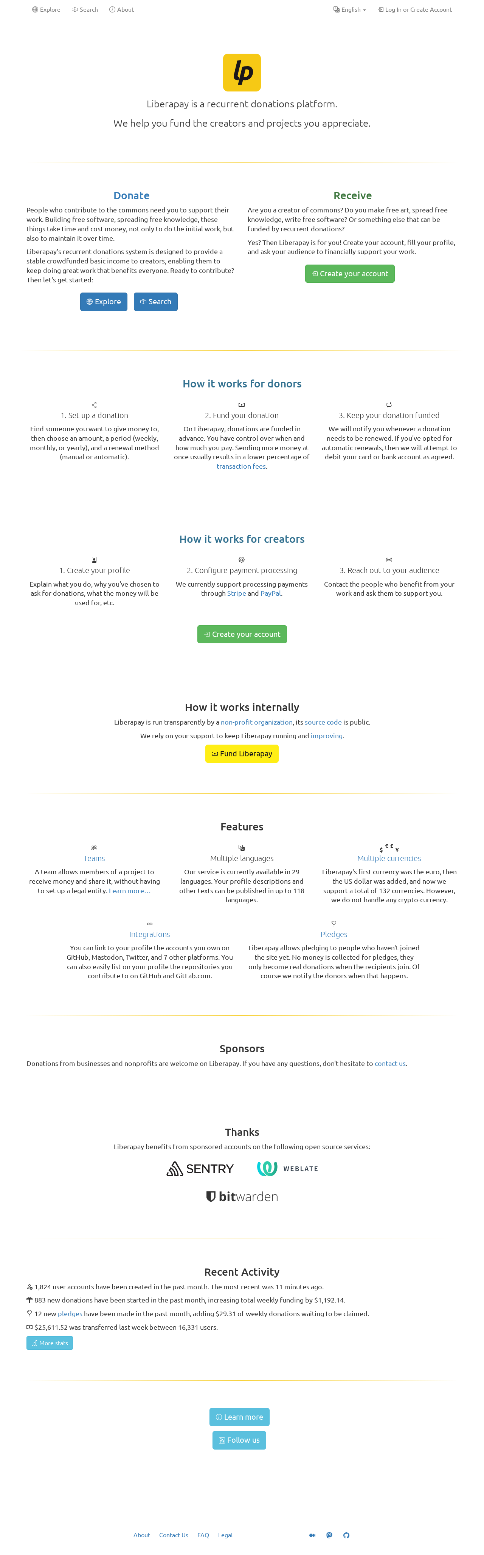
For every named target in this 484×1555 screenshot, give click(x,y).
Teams (94, 858)
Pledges (334, 934)
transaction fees (241, 466)
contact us (390, 1063)
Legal (225, 1535)
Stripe (236, 593)
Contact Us (173, 1535)
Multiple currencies (389, 858)
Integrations (149, 934)
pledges (70, 1313)
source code (323, 722)
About (141, 1535)
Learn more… (130, 890)
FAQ (203, 1535)
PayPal (271, 593)
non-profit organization (257, 722)
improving (327, 735)
